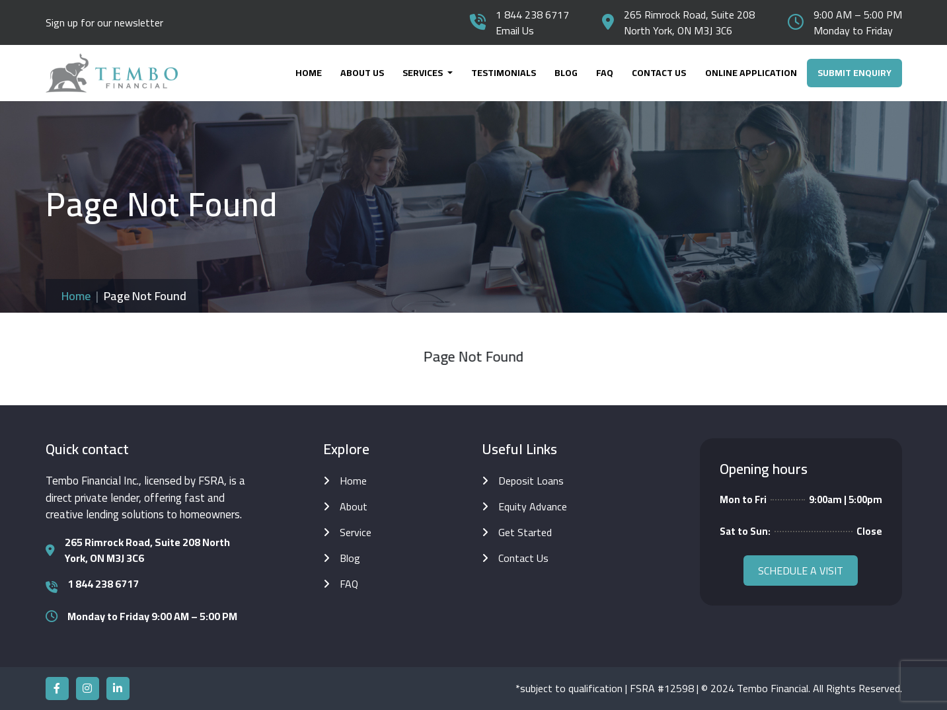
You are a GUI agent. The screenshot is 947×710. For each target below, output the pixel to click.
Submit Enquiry (854, 72)
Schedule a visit (800, 570)
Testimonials (503, 72)
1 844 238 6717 (532, 14)
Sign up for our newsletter (104, 22)
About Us (362, 72)
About (353, 506)
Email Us (515, 30)
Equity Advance (532, 506)
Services (423, 72)
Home (308, 72)
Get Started (525, 532)
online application (751, 72)
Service (355, 532)
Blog (566, 72)
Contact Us (659, 72)
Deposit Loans (531, 481)
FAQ (604, 72)
